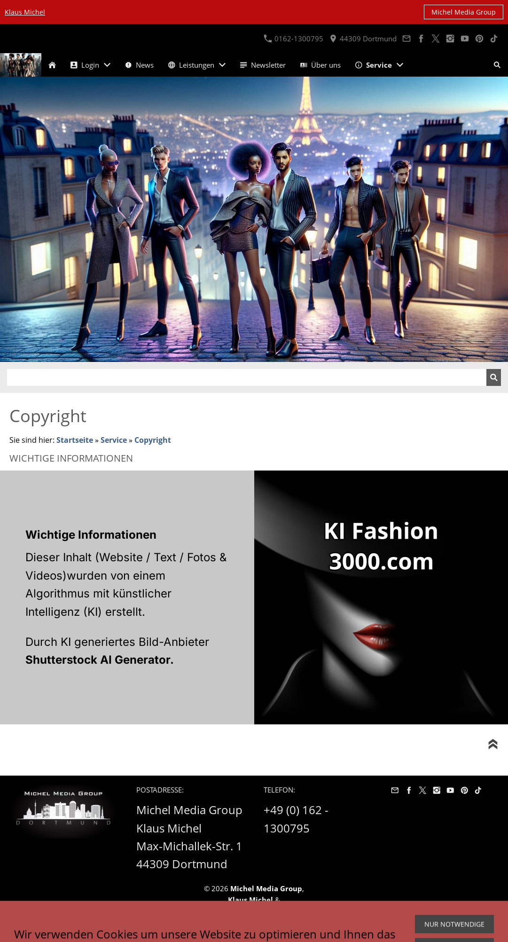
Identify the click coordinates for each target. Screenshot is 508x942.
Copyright (152, 440)
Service (114, 440)
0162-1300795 (294, 38)
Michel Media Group (463, 12)
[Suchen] (246, 377)
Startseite (74, 440)
